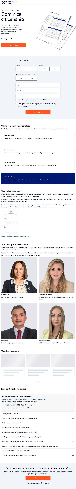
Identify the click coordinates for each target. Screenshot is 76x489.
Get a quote (14, 45)
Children (41, 65)
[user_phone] (38, 96)
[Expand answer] (73, 396)
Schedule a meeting (38, 478)
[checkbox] (16, 100)
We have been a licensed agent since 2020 (17, 236)
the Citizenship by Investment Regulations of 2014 (24, 207)
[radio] (21, 69)
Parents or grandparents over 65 (25, 74)
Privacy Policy (28, 103)
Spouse (18, 65)
